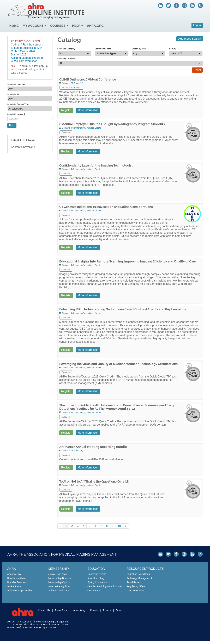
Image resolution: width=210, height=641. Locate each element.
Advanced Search (189, 38)
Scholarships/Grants (59, 590)
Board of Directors (17, 582)
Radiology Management (139, 578)
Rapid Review (134, 582)
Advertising (79, 610)
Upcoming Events (96, 574)
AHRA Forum (14, 586)
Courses (59, 25)
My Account (34, 25)
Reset (197, 69)
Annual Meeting (95, 578)
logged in (37, 69)
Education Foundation (138, 574)
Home (14, 25)
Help (77, 25)
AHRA (11, 568)
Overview (66, 132)
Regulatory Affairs (16, 578)
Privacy (107, 610)
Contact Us (44, 610)
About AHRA (14, 574)
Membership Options (59, 582)
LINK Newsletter (135, 590)
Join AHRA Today (57, 574)
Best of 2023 (18, 54)
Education (96, 568)
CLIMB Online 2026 (23, 51)
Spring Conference (97, 582)
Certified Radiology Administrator (104, 586)
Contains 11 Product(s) (72, 450)
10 (119, 525)
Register (66, 110)
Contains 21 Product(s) (72, 83)
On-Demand (93, 590)
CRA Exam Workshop (24, 61)
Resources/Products (145, 568)
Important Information (71, 88)
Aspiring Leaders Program (27, 57)
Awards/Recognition (59, 586)
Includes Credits (94, 128)
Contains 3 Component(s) (73, 128)
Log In (197, 25)
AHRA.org (95, 25)
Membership (58, 568)
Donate (94, 610)
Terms (119, 610)
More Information (88, 110)
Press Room (61, 610)
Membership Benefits (59, 578)
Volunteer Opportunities (19, 590)
